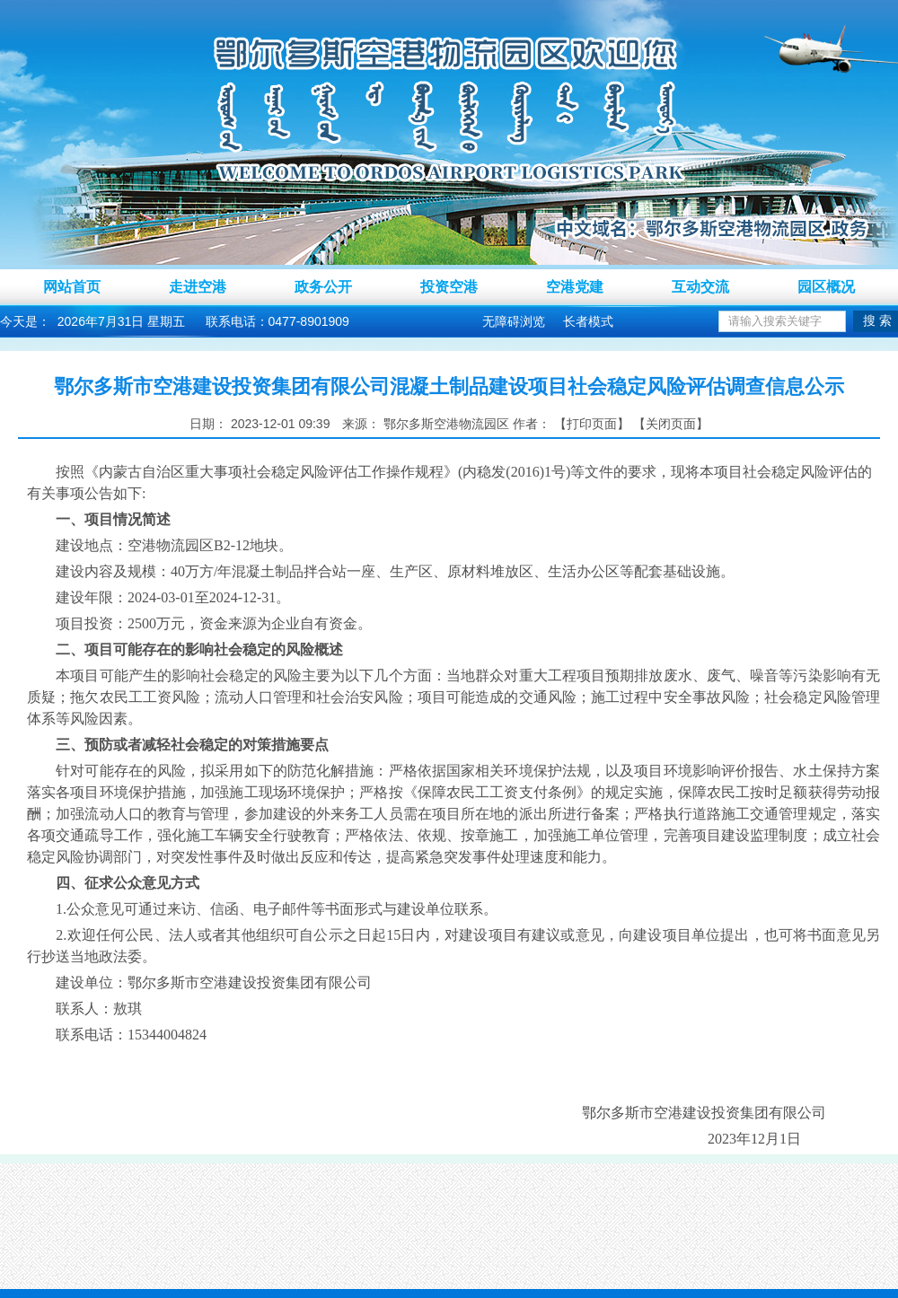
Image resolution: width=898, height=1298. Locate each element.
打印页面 (592, 424)
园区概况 (826, 286)
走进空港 (197, 286)
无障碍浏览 (513, 321)
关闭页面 (671, 424)
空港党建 (574, 286)
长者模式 (588, 321)
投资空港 (449, 286)
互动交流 (700, 286)
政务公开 (323, 286)
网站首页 (72, 286)
